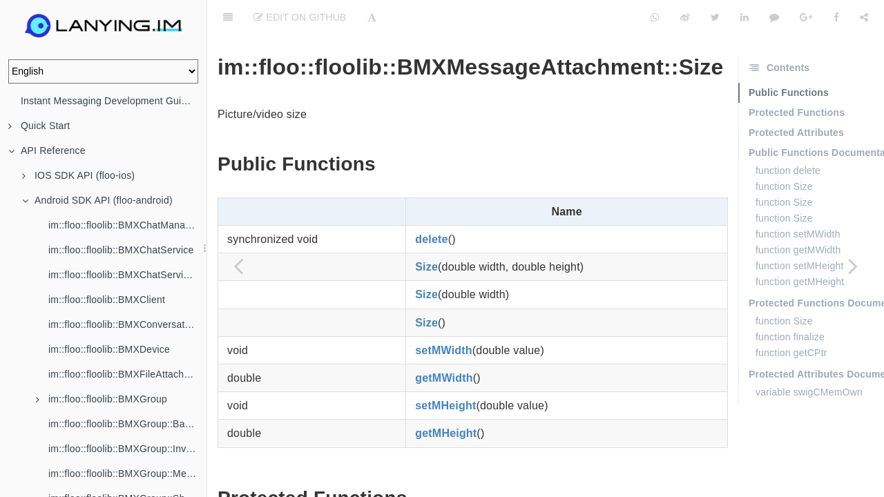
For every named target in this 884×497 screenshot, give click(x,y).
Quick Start (39, 125)
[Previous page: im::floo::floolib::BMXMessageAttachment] (238, 266)
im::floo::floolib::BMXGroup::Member (127, 473)
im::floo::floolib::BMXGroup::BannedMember (127, 423)
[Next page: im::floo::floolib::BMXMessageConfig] (853, 266)
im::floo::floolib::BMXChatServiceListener (127, 274)
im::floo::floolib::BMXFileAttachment (127, 374)
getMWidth (443, 343)
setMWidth (443, 316)
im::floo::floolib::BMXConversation (123, 324)
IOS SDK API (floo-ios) (78, 175)
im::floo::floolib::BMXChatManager (124, 225)
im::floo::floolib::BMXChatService (120, 249)
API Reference (47, 150)
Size (426, 232)
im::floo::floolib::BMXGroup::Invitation (127, 448)
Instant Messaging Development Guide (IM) (113, 100)
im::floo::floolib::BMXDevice (109, 349)
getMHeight (446, 399)
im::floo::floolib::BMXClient (106, 299)
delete (431, 205)
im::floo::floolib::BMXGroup (101, 399)
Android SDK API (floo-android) (97, 200)
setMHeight (445, 371)
